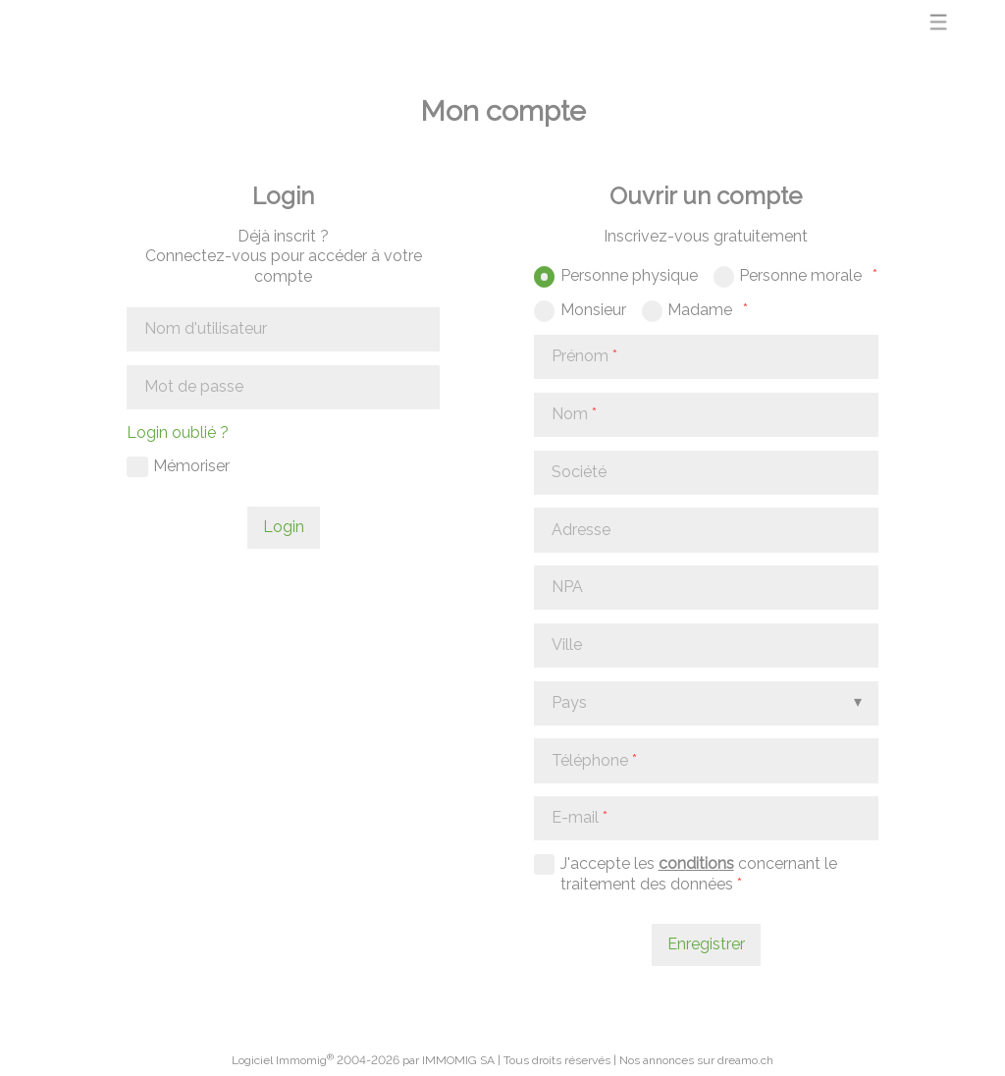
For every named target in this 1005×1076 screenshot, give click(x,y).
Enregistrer (706, 944)
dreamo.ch (745, 1060)
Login (283, 526)
